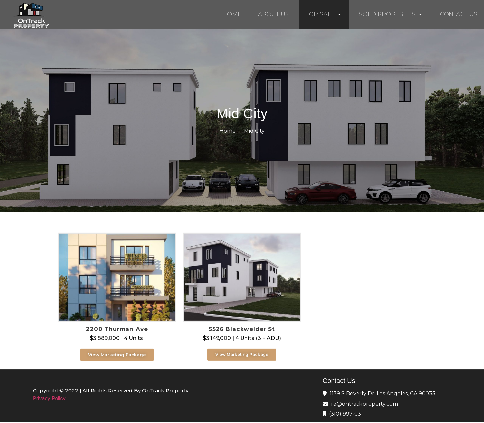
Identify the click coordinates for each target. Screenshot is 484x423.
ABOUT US (273, 14)
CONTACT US (458, 14)
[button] (117, 365)
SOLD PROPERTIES (391, 14)
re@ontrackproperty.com (364, 404)
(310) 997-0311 (347, 414)
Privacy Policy (49, 398)
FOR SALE (324, 14)
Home (227, 131)
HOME (232, 14)
